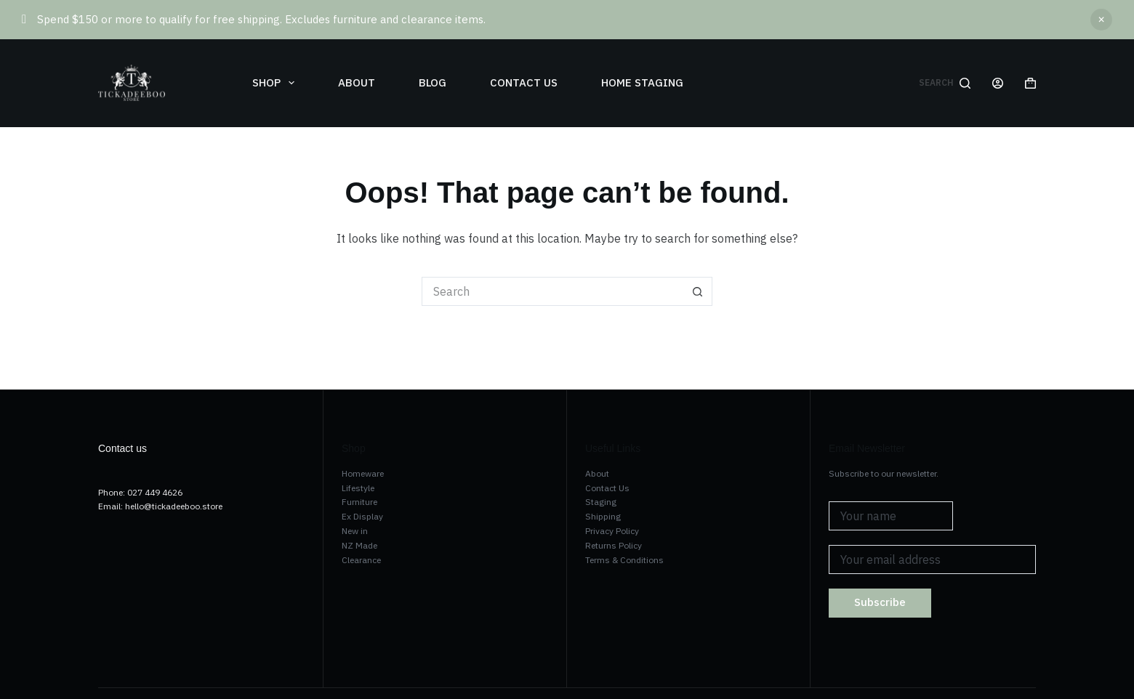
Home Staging (642, 82)
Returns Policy (613, 545)
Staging (600, 501)
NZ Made (359, 545)
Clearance (361, 559)
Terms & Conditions (624, 559)
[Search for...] (552, 291)
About (356, 82)
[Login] (997, 83)
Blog (432, 82)
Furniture (359, 501)
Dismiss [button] (1101, 20)
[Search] (944, 83)
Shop (276, 83)
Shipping (603, 516)
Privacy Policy (612, 530)
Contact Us (607, 487)
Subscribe (880, 602)
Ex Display (362, 516)
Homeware (363, 473)
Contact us (524, 82)
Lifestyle (358, 487)
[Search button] (697, 291)
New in (355, 530)
